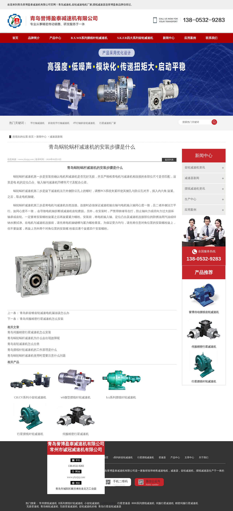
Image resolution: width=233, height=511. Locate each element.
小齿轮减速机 (92, 503)
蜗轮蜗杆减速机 (85, 168)
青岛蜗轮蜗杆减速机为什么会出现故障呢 (33, 338)
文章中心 (189, 457)
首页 (15, 37)
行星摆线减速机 (145, 457)
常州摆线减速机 (48, 503)
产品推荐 (204, 272)
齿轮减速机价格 (88, 506)
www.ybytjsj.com (26, 159)
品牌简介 (34, 37)
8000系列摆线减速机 (143, 503)
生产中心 (190, 199)
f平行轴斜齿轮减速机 (84, 123)
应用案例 (190, 37)
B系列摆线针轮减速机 (70, 503)
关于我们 (203, 457)
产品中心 (55, 37)
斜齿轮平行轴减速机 (58, 123)
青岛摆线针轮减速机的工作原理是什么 (32, 349)
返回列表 (169, 159)
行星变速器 (123, 503)
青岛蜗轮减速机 (49, 506)
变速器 (162, 457)
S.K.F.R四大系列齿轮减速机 (135, 37)
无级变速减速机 (69, 506)
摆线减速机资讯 (195, 188)
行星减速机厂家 (107, 123)
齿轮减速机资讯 (195, 167)
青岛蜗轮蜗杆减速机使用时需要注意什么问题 (36, 355)
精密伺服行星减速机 (186, 503)
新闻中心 (168, 37)
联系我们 (211, 37)
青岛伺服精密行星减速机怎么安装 (41, 318)
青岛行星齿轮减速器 (109, 506)
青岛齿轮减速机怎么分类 (23, 343)
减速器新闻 (192, 178)
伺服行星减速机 (165, 503)
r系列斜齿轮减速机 (123, 457)
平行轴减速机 (37, 123)
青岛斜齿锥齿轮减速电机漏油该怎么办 (44, 313)
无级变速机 (32, 506)
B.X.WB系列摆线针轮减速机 (89, 37)
